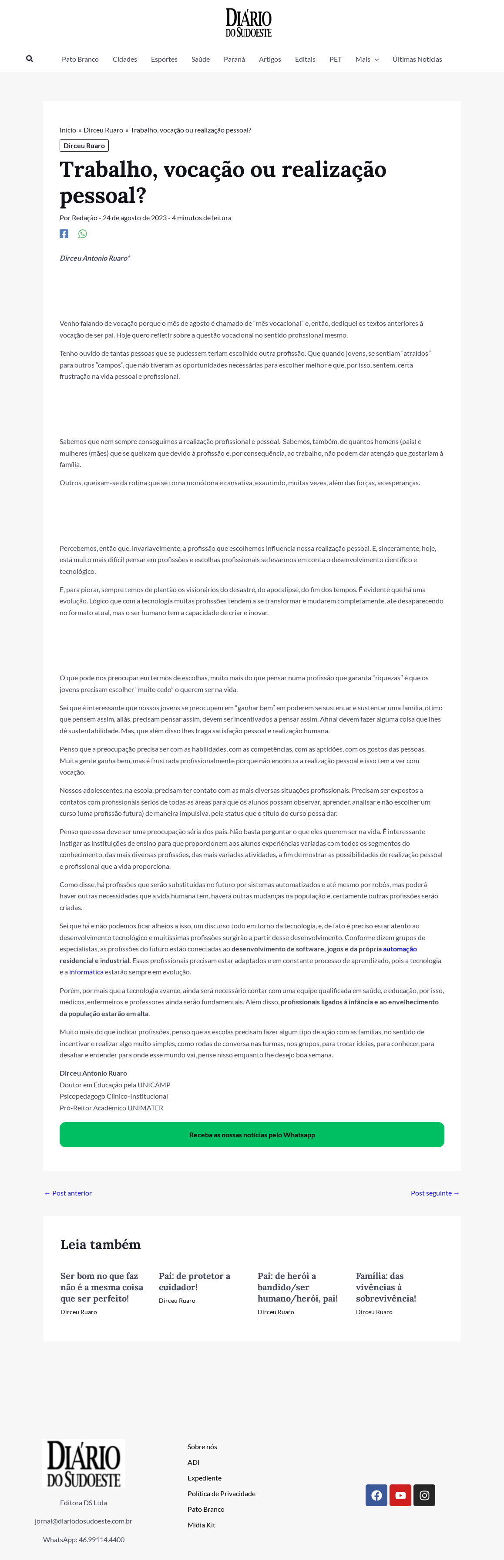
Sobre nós (202, 1445)
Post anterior (68, 1192)
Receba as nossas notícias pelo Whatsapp (252, 1133)
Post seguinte (435, 1192)
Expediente (205, 1477)
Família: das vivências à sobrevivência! (386, 1286)
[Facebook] (64, 233)
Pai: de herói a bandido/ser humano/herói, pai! (298, 1286)
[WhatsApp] (82, 233)
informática (86, 971)
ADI (194, 1461)
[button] (30, 58)
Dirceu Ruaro (84, 145)
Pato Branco (206, 1508)
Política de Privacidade (221, 1492)
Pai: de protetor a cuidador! (194, 1280)
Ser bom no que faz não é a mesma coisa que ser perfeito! (101, 1286)
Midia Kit (201, 1524)
